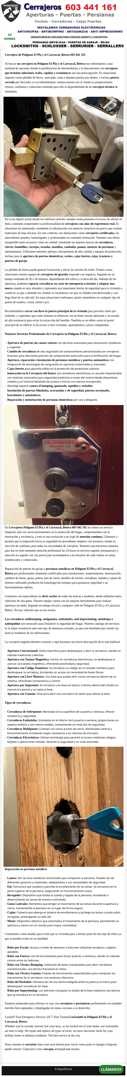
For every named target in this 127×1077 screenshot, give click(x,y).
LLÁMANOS (111, 1069)
